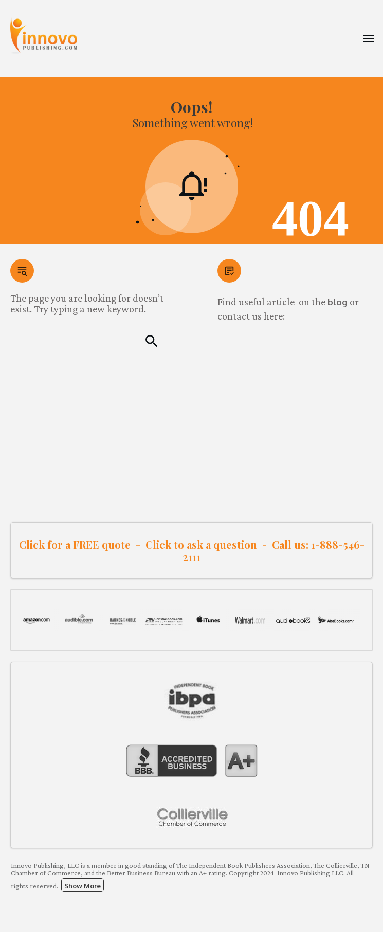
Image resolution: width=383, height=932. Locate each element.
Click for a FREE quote (75, 544)
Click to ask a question (201, 544)
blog (337, 301)
